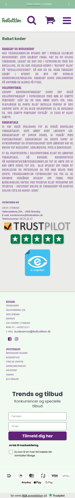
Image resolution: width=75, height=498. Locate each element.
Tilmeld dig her (37, 436)
